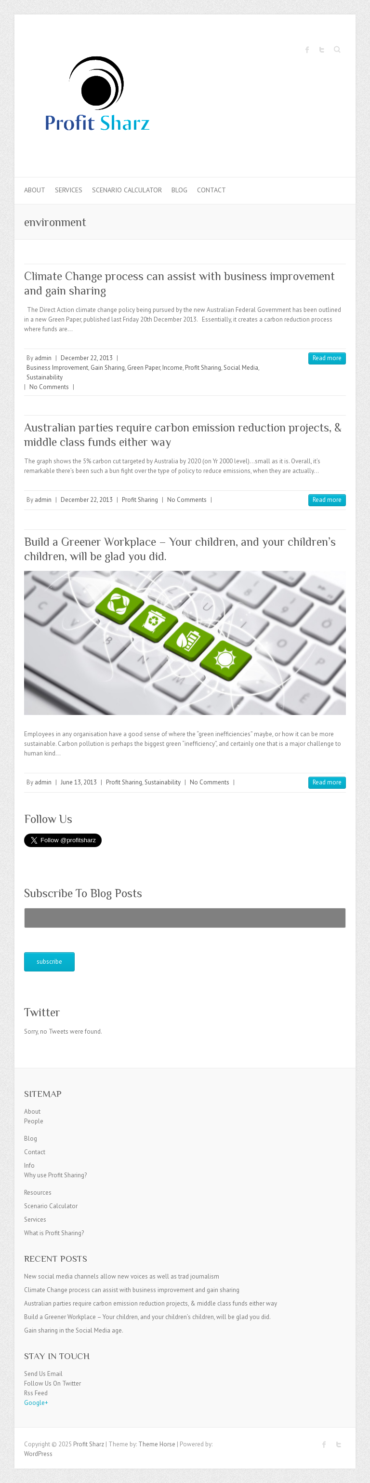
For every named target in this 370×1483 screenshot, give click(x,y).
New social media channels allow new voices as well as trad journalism (121, 1276)
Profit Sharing (203, 368)
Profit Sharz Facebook (307, 49)
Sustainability (44, 377)
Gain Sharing (108, 368)
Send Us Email (43, 1374)
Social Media (241, 368)
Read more (327, 358)
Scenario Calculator (127, 190)
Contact (211, 190)
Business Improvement (57, 368)
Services (68, 190)
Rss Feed (36, 1393)
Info (29, 1165)
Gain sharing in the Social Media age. (73, 1330)
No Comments (49, 387)
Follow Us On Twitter (52, 1383)
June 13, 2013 (79, 782)
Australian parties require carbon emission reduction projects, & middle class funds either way (150, 1303)
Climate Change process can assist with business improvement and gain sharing (131, 1290)
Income (172, 368)
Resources (38, 1192)
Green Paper (143, 368)
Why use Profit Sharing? (55, 1175)
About (34, 190)
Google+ (36, 1403)
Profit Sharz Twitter (322, 49)
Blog (179, 190)
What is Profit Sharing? (54, 1233)
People (33, 1121)
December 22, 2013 (87, 358)
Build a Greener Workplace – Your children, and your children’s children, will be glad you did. (147, 1317)
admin (43, 358)
